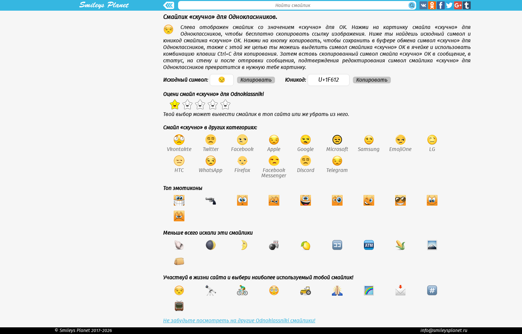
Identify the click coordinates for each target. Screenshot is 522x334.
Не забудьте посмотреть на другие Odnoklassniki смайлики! (239, 320)
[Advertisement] (104, 57)
